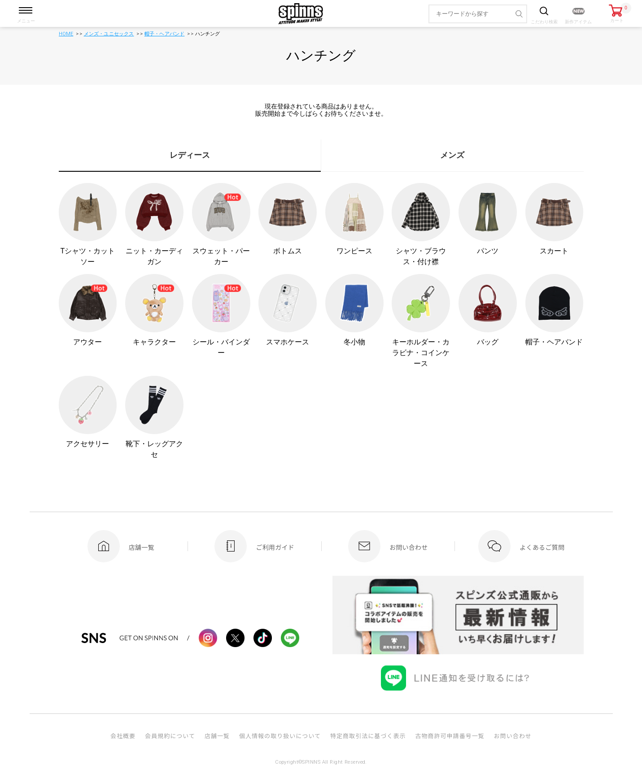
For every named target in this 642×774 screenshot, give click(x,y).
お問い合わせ (513, 735)
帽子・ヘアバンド (164, 33)
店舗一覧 (217, 735)
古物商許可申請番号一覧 (449, 735)
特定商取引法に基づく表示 (368, 735)
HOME (66, 33)
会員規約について (170, 735)
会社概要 (122, 735)
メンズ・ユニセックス (109, 33)
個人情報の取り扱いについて (280, 735)
